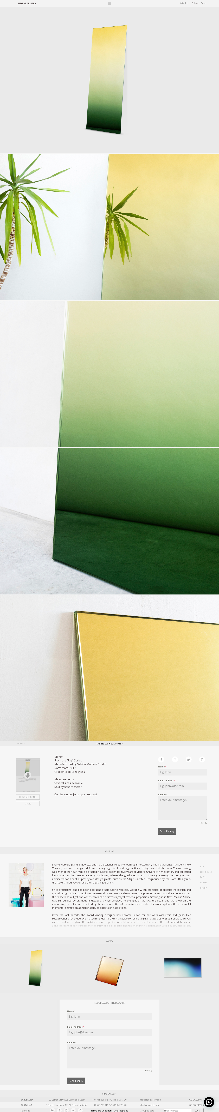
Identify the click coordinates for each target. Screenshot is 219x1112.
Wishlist (184, 3)
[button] (209, 1102)
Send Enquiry (167, 831)
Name (162, 766)
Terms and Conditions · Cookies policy (109, 1109)
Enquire (162, 794)
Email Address (166, 780)
